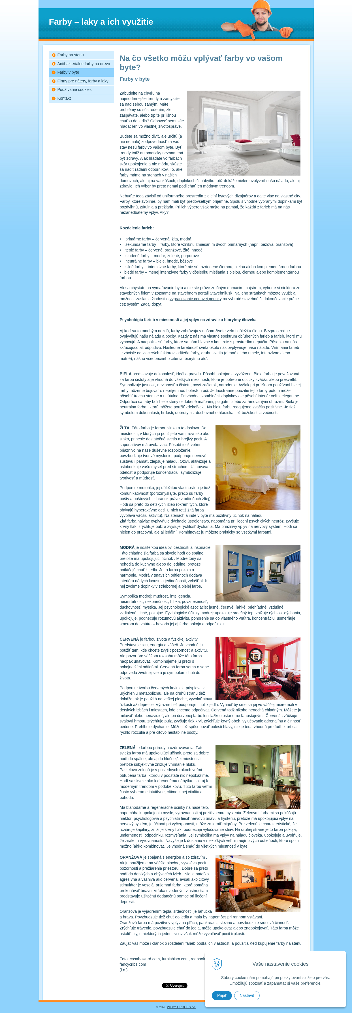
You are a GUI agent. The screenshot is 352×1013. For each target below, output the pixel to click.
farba (136, 753)
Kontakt (64, 98)
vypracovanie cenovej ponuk (195, 299)
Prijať (222, 995)
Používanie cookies (74, 89)
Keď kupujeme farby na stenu (276, 943)
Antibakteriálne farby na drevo (83, 63)
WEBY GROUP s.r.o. (181, 1007)
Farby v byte (68, 72)
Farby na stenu (70, 55)
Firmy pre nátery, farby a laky (82, 81)
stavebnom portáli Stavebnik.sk (205, 293)
